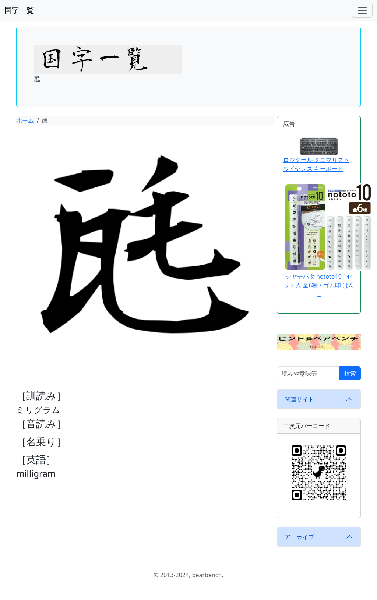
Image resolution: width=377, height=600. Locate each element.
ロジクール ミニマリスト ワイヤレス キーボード (316, 155)
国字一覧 (19, 10)
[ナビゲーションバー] (362, 10)
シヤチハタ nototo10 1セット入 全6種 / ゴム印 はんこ (318, 285)
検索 (350, 373)
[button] (319, 341)
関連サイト (299, 399)
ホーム (25, 120)
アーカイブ (299, 537)
